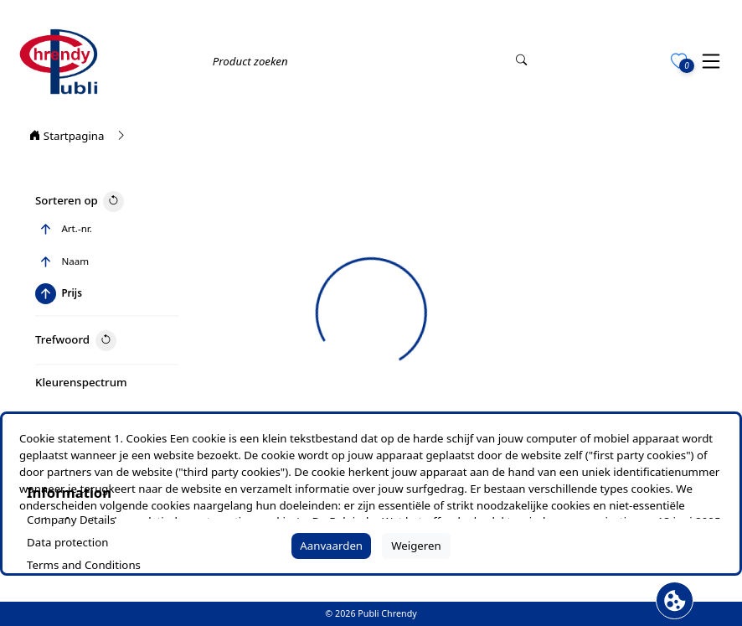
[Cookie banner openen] (674, 600)
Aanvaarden (331, 545)
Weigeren (416, 545)
